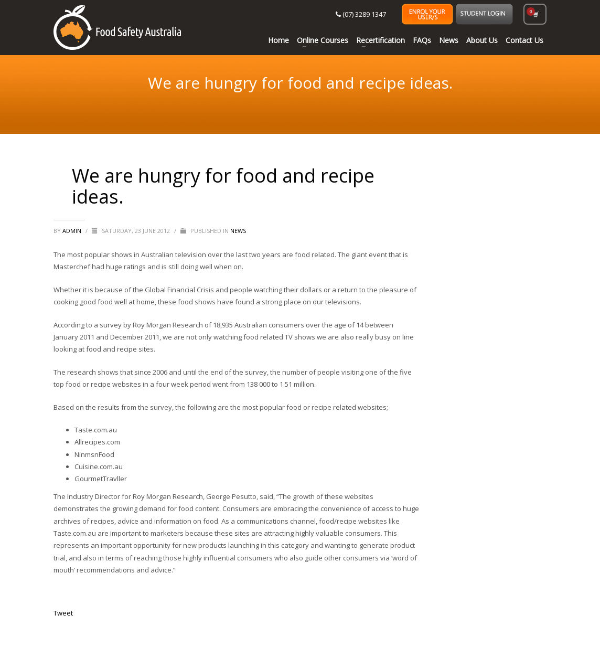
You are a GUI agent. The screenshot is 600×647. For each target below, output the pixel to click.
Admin (72, 231)
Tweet (63, 613)
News (238, 231)
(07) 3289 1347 (361, 14)
